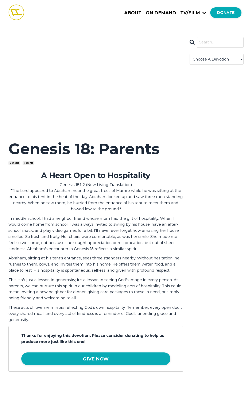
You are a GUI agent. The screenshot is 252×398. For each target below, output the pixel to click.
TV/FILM (193, 12)
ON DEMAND (161, 12)
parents (28, 163)
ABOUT (132, 12)
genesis (14, 163)
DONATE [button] (226, 12)
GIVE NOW (96, 359)
